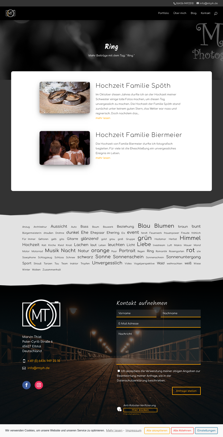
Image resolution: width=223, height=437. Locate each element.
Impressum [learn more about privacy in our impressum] (133, 430)
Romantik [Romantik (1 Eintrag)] (161, 251)
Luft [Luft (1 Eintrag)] (169, 245)
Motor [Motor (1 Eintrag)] (26, 251)
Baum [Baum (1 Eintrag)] (95, 227)
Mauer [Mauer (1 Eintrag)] (188, 245)
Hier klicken (140, 410)
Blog (193, 13)
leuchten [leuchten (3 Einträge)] (116, 245)
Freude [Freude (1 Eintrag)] (185, 233)
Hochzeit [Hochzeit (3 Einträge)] (31, 245)
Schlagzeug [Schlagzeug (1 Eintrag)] (45, 257)
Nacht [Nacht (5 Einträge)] (68, 250)
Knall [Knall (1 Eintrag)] (69, 245)
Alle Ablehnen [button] (182, 430)
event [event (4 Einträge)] (133, 232)
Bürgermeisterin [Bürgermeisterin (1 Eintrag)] (31, 233)
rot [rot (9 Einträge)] (190, 250)
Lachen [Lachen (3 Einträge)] (81, 245)
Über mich (179, 13)
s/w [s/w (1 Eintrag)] (199, 251)
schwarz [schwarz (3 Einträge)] (85, 257)
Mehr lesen (114, 430)
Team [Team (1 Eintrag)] (64, 263)
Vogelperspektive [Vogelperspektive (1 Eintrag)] (144, 263)
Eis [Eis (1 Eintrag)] (123, 233)
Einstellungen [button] (206, 430)
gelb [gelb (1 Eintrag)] (53, 239)
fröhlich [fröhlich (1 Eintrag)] (196, 233)
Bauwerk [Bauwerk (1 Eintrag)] (108, 227)
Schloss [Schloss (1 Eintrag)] (59, 257)
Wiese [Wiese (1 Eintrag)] (197, 263)
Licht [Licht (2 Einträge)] (131, 245)
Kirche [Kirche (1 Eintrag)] (52, 245)
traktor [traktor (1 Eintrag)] (74, 263)
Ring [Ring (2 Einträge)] (150, 251)
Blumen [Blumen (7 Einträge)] (164, 226)
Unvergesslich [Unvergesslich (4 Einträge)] (107, 263)
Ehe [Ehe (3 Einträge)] (84, 232)
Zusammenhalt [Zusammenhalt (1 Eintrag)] (52, 269)
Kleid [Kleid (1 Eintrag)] (61, 245)
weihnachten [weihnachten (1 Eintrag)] (174, 263)
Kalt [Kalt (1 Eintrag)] (44, 245)
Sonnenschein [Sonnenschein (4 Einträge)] (128, 257)
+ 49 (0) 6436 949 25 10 (44, 361)
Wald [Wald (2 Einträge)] (161, 263)
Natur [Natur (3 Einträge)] (83, 251)
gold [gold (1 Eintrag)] (104, 239)
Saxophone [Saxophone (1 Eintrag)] (29, 257)
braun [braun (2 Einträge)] (183, 226)
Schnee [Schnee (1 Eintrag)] (70, 257)
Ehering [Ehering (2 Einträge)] (113, 232)
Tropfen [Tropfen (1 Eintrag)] (85, 263)
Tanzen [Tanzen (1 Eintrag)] (48, 263)
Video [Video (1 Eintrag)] (128, 263)
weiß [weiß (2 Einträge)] (188, 263)
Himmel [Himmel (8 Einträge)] (190, 238)
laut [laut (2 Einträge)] (93, 245)
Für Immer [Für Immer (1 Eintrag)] (29, 239)
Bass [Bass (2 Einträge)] (84, 226)
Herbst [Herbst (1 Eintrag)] (173, 239)
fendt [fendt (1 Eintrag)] (144, 233)
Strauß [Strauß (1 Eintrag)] (37, 263)
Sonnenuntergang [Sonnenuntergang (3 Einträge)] (183, 257)
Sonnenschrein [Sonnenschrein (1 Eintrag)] (155, 257)
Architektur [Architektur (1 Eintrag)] (40, 227)
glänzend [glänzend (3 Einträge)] (89, 239)
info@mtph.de (38, 368)
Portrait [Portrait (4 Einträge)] (127, 250)
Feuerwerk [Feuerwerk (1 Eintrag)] (155, 233)
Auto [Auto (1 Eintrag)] (74, 227)
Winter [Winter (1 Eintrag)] (26, 269)
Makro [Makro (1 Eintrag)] (178, 245)
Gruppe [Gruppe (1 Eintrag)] (130, 239)
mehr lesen (103, 118)
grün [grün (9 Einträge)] (145, 238)
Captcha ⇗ (132, 414)
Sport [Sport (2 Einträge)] (26, 263)
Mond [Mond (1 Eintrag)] (197, 245)
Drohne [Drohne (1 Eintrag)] (59, 233)
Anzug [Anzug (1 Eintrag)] (26, 227)
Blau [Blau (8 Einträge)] (144, 226)
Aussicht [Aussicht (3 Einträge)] (59, 226)
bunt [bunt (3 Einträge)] (196, 226)
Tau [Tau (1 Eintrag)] (57, 263)
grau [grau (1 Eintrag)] (112, 239)
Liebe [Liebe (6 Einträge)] (144, 244)
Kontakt (205, 13)
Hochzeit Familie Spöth (133, 85)
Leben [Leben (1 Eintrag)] (102, 245)
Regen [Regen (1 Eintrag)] (141, 251)
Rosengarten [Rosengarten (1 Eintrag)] (176, 251)
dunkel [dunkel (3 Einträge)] (72, 232)
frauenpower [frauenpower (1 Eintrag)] (171, 233)
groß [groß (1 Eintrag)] (120, 239)
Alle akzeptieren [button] (157, 430)
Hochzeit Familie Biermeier (139, 135)
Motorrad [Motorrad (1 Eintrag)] (37, 251)
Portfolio (163, 13)
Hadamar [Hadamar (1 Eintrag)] (160, 239)
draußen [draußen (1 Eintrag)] (48, 233)
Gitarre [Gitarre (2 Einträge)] (72, 239)
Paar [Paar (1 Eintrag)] (114, 251)
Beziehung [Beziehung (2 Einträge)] (125, 226)
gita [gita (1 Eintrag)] (61, 239)
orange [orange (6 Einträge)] (100, 250)
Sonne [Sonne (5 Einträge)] (103, 256)
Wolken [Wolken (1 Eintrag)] (36, 269)
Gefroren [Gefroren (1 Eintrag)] (43, 239)
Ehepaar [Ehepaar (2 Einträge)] (97, 232)
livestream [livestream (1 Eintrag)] (159, 245)
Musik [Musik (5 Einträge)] (52, 250)
